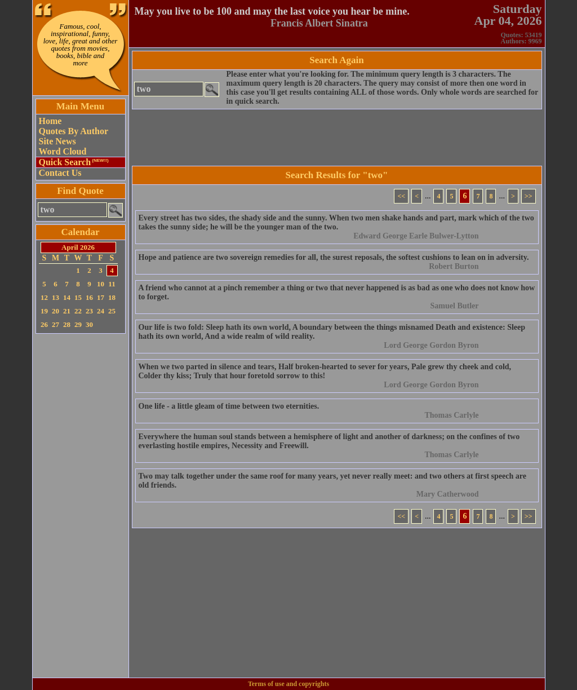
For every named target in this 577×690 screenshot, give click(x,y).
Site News (57, 141)
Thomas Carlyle (451, 415)
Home (50, 121)
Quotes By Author (74, 131)
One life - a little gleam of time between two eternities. (229, 406)
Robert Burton (453, 266)
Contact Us (60, 173)
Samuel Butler (454, 306)
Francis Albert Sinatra (319, 23)
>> (528, 196)
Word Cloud (63, 151)
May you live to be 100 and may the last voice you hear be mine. (272, 11)
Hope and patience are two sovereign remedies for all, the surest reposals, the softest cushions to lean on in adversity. (334, 257)
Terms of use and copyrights (288, 684)
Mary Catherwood (447, 494)
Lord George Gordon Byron (431, 345)
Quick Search (74, 162)
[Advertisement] (80, 506)
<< (401, 196)
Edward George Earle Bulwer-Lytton (415, 236)
